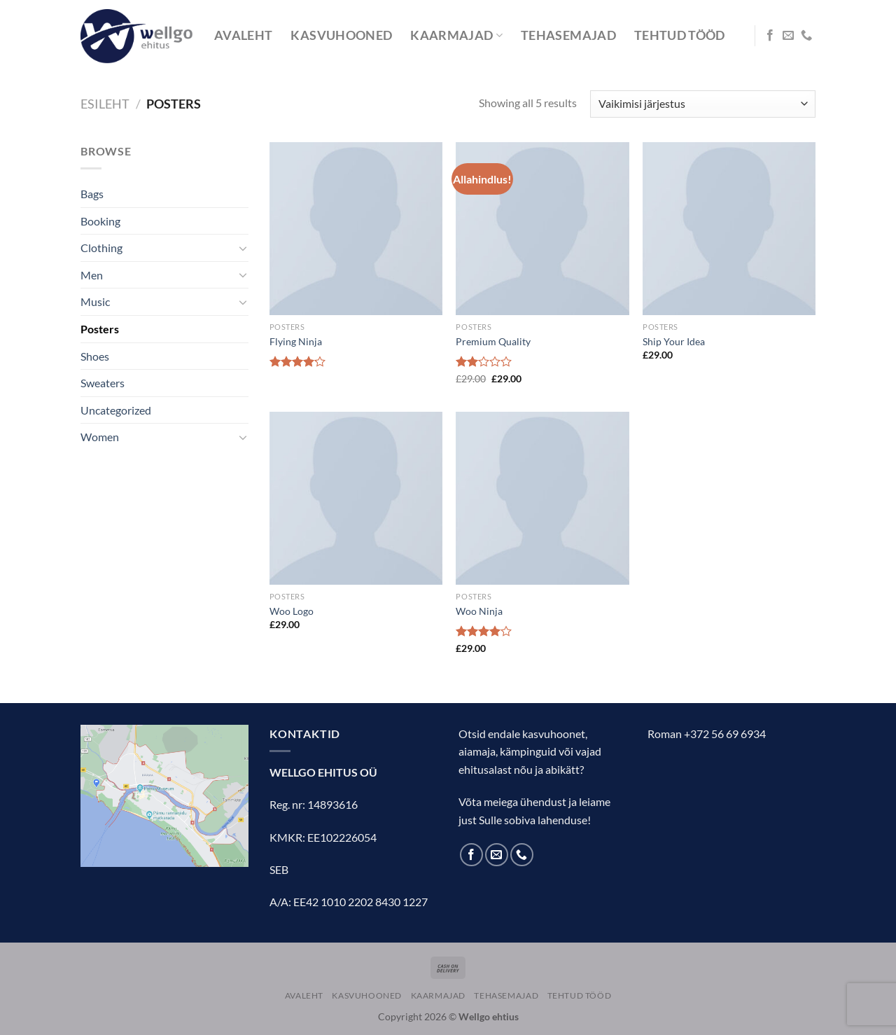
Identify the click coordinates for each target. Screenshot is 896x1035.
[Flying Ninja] (356, 228)
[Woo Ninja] (542, 498)
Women (99, 436)
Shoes (94, 356)
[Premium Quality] (542, 228)
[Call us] (806, 35)
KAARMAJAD (456, 35)
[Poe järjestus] (703, 104)
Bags (92, 193)
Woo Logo (292, 611)
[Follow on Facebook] (770, 35)
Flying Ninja (296, 341)
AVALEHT (243, 35)
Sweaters (102, 382)
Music (95, 301)
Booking (100, 221)
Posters (99, 328)
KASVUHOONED (341, 35)
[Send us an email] (788, 35)
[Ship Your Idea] (729, 228)
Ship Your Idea (674, 341)
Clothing (101, 247)
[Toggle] (242, 247)
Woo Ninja (479, 611)
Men (91, 275)
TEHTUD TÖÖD (679, 35)
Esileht (105, 103)
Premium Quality (493, 341)
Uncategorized (115, 410)
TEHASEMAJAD (568, 35)
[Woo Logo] (356, 498)
